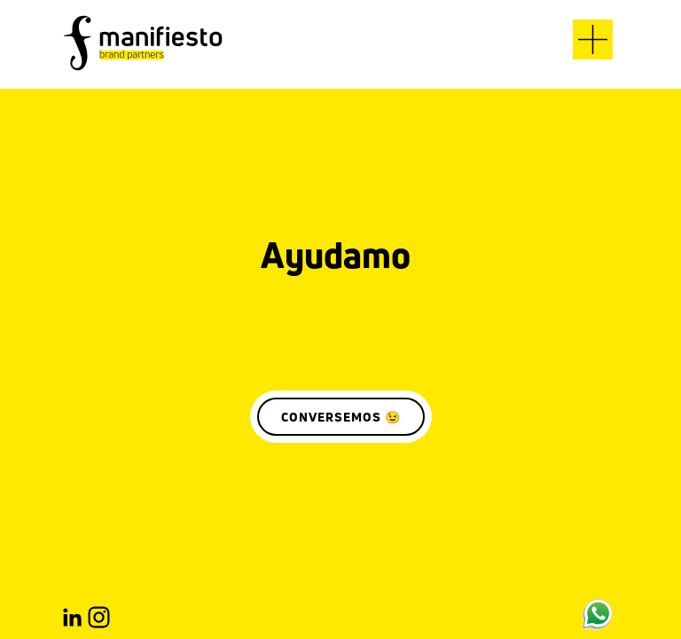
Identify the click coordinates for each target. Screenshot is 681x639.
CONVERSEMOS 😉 (341, 416)
